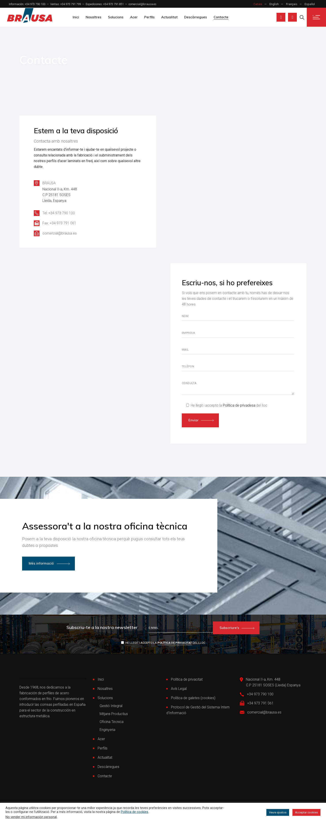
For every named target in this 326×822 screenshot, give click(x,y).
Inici (101, 679)
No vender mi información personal (31, 817)
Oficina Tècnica (111, 722)
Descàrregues (108, 767)
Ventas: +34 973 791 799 (65, 4)
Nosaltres (105, 689)
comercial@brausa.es (142, 4)
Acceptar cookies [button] (306, 812)
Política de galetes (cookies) (193, 698)
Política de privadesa (239, 405)
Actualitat (105, 757)
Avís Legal (179, 689)
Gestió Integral (111, 706)
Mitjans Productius (114, 714)
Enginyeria (107, 730)
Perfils (102, 748)
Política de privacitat (174, 642)
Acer (101, 739)
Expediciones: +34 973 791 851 (105, 4)
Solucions (105, 698)
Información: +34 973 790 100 (27, 4)
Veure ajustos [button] (277, 812)
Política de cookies (134, 812)
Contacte (105, 776)
